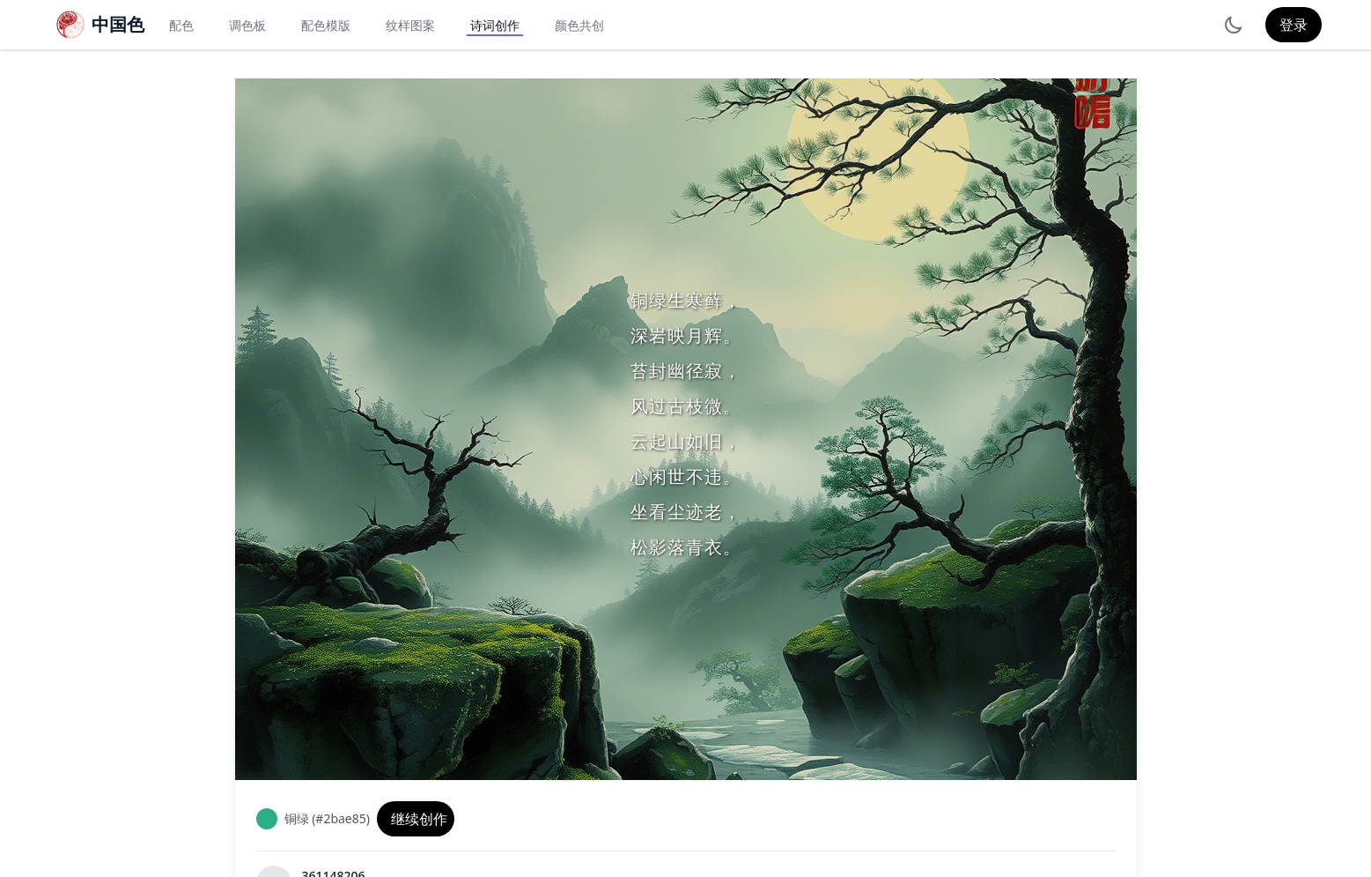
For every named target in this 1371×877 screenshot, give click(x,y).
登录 (1293, 24)
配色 (181, 25)
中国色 (118, 24)
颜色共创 (579, 25)
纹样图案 (410, 25)
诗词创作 (495, 25)
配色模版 (325, 25)
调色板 (247, 25)
